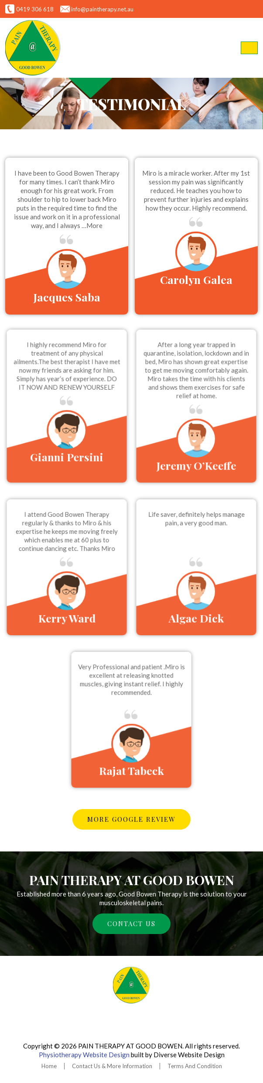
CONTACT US (131, 923)
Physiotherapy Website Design (84, 1055)
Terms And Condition (194, 1066)
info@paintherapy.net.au (102, 9)
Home (49, 1066)
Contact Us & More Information (112, 1066)
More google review (131, 819)
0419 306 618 (35, 9)
